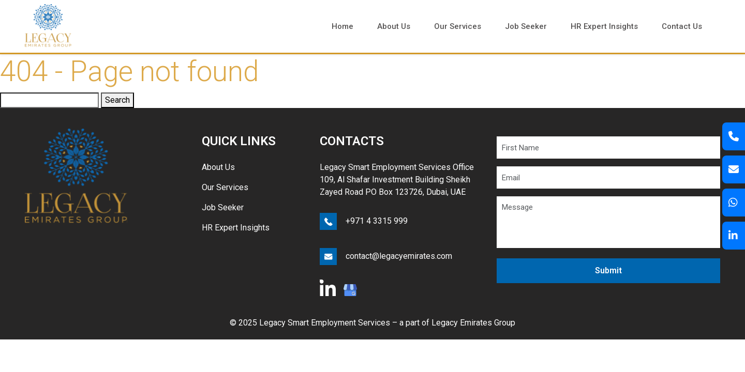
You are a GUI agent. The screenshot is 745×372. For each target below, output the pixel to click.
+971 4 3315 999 (377, 221)
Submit (608, 270)
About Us (218, 167)
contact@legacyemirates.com (399, 256)
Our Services (225, 187)
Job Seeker (223, 207)
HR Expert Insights (236, 228)
